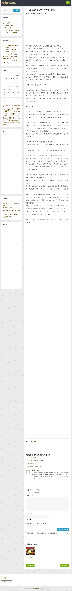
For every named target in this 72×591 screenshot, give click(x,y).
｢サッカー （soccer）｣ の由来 (36, 466)
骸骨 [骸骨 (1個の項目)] (9, 124)
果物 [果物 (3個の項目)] (11, 118)
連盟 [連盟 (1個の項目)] (19, 122)
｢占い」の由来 (6, 23)
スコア (32, 441)
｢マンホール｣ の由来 (8, 54)
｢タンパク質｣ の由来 (8, 25)
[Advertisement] (47, 29)
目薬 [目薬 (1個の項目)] (5, 120)
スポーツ (42, 13)
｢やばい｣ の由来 (7, 28)
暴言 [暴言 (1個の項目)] (6, 118)
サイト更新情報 (7, 217)
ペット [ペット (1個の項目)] (17, 109)
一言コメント (29, 495)
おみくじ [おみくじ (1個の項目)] (8, 105)
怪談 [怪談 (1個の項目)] (12, 116)
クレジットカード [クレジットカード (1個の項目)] (8, 106)
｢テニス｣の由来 (32, 458)
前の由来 (30, 565)
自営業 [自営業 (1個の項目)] (5, 122)
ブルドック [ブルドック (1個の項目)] (12, 109)
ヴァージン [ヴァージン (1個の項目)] (17, 111)
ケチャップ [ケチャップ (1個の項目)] (15, 106)
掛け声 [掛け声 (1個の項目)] (14, 116)
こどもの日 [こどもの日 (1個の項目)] (13, 105)
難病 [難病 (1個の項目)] (6, 124)
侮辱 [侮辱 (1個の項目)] (6, 113)
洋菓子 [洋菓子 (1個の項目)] (16, 118)
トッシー (9, 58)
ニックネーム (29, 513)
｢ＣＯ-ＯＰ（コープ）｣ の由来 (36, 460)
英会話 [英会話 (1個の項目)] (9, 122)
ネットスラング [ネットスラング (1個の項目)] (6, 109)
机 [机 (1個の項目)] (8, 118)
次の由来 (64, 565)
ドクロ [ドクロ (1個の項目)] (18, 108)
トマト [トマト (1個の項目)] (15, 108)
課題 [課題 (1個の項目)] (12, 122)
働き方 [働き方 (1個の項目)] (9, 113)
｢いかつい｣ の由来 (7, 207)
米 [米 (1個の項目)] (3, 122)
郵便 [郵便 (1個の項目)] (4, 124)
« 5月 (4, 94)
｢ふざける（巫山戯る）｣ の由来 (11, 30)
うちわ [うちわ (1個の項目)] (4, 105)
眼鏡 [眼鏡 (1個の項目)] (12, 120)
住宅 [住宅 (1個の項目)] (4, 113)
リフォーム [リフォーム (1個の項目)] (12, 111)
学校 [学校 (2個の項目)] (6, 116)
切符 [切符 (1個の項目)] (12, 113)
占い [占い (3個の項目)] (16, 113)
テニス (29, 441)
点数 (35, 441)
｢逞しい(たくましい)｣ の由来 (10, 32)
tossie (28, 13)
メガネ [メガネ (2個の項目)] (6, 111)
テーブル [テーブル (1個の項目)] (11, 108)
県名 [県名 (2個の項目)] (8, 120)
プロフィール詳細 (63, 476)
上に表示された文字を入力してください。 (37, 523)
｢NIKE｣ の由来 (32, 463)
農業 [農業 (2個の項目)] (15, 122)
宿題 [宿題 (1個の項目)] (10, 116)
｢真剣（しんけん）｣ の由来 (10, 214)
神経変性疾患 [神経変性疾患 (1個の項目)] (16, 120)
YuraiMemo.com (35, 588)
